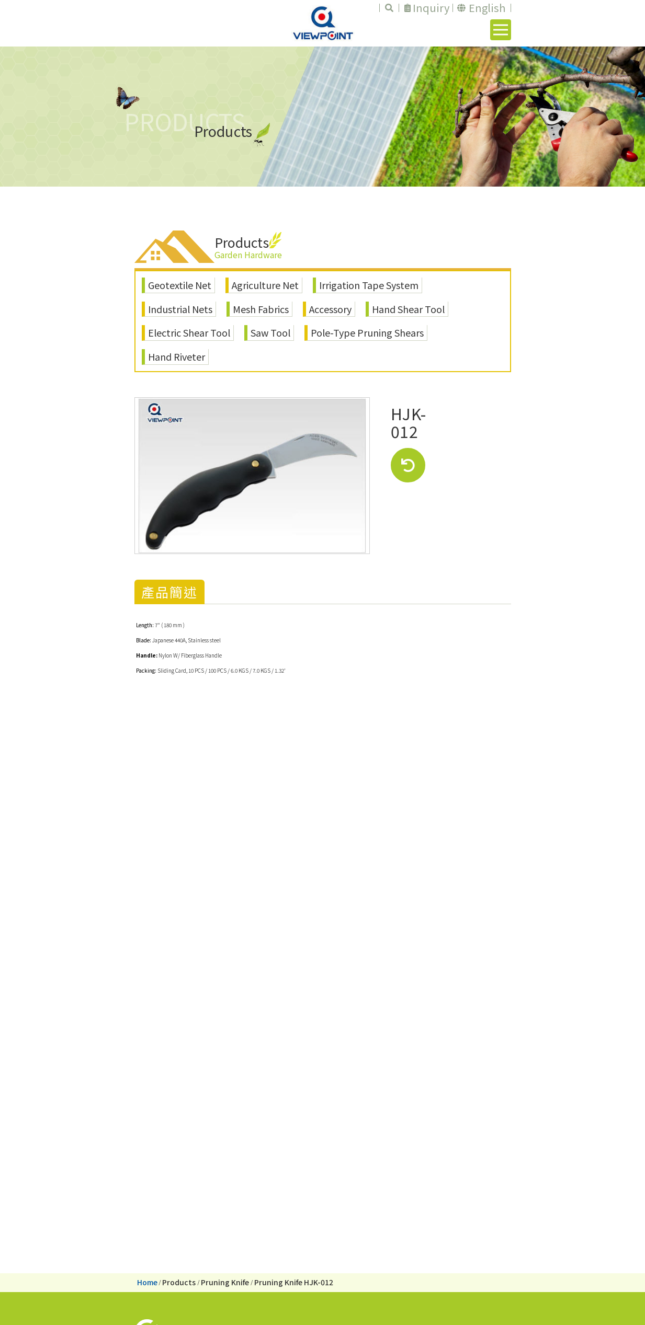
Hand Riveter (176, 356)
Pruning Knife (225, 1282)
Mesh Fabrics (261, 309)
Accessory (330, 309)
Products (179, 1282)
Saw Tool (270, 332)
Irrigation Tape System (368, 285)
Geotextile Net (179, 285)
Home (147, 1282)
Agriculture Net (265, 285)
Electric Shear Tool (189, 332)
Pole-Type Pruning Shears (367, 332)
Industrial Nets (180, 309)
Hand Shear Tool (408, 309)
